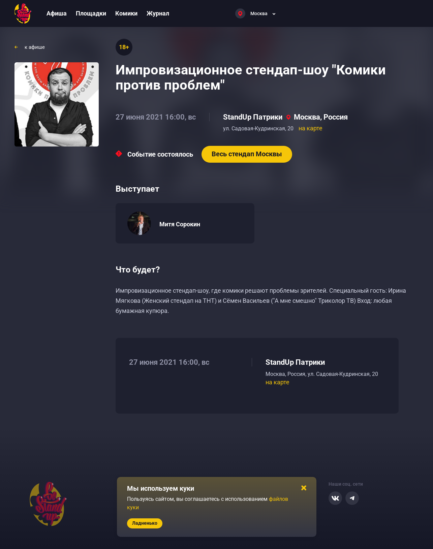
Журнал (158, 13)
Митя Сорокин (179, 224)
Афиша (57, 13)
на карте (310, 128)
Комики (126, 13)
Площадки (91, 13)
